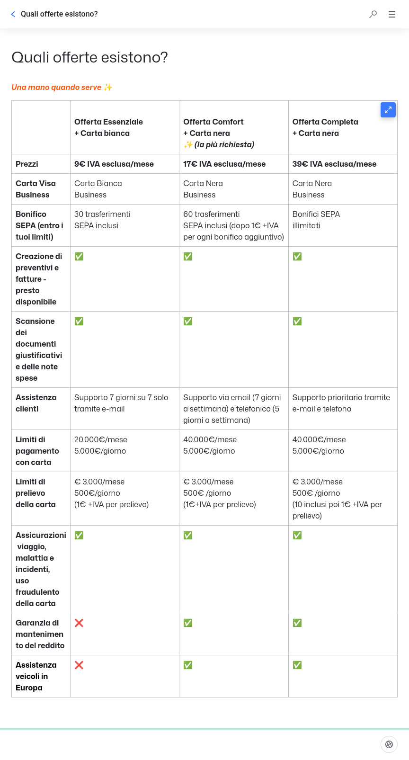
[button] (373, 14)
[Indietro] (13, 14)
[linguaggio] (389, 744)
